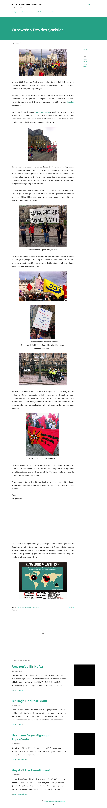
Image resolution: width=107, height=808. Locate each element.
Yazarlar (51, 12)
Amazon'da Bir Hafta (27, 666)
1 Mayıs (85, 59)
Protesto (85, 66)
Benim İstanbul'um (27, 12)
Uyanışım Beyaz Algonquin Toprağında (32, 737)
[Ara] (89, 5)
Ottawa (85, 64)
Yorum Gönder (22, 760)
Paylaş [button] (85, 50)
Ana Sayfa (14, 12)
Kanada (85, 61)
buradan (70, 102)
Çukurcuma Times (43, 112)
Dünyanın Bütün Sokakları (26, 4)
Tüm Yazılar (41, 12)
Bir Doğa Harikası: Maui (29, 701)
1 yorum (20, 690)
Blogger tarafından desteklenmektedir (53, 801)
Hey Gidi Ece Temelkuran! (31, 770)
